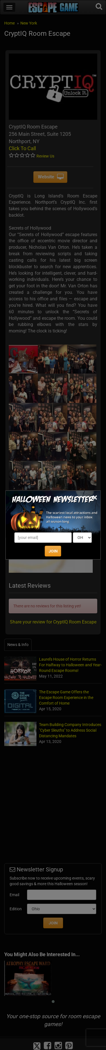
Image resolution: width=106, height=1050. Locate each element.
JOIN (53, 551)
